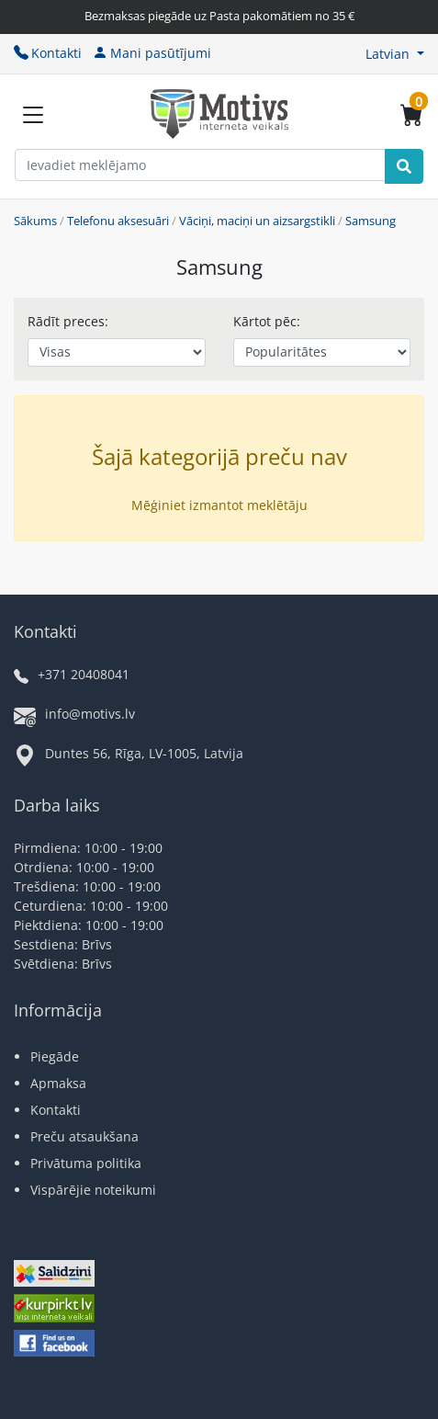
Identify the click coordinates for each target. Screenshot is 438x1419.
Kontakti (48, 53)
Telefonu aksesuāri (118, 220)
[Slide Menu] (33, 114)
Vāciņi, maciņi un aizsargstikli (257, 220)
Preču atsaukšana (84, 1136)
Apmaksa (58, 1083)
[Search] (404, 166)
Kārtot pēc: (266, 321)
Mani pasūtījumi (152, 53)
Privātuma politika (85, 1163)
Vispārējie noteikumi (93, 1189)
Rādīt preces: (68, 321)
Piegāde (54, 1056)
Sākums (35, 220)
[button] (394, 53)
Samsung (370, 220)
